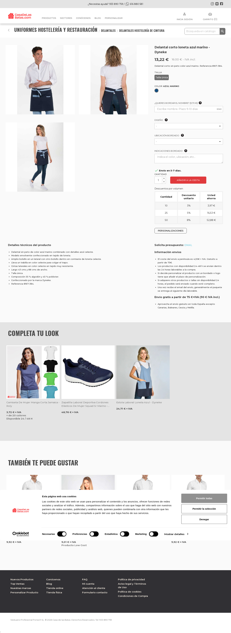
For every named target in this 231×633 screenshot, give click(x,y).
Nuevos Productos (21, 579)
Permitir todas (204, 590)
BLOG (97, 18)
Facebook (221, 3)
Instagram (212, 3)
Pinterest (216, 3)
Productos (49, 18)
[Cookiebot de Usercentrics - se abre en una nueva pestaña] (21, 626)
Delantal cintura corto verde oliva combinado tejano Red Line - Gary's (83, 533)
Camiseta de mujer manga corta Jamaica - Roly (33, 404)
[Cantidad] (158, 180)
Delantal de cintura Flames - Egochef (140, 531)
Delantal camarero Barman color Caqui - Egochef (32, 533)
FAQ (84, 579)
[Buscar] (204, 31)
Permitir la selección (204, 601)
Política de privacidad (131, 579)
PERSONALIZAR (114, 18)
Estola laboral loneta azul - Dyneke (139, 402)
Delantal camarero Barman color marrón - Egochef (197, 533)
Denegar (204, 612)
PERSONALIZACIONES (170, 230)
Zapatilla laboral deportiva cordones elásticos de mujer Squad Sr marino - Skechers (84, 404)
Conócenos (83, 18)
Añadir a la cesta (188, 180)
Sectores (66, 18)
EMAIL (188, 245)
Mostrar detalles (174, 626)
